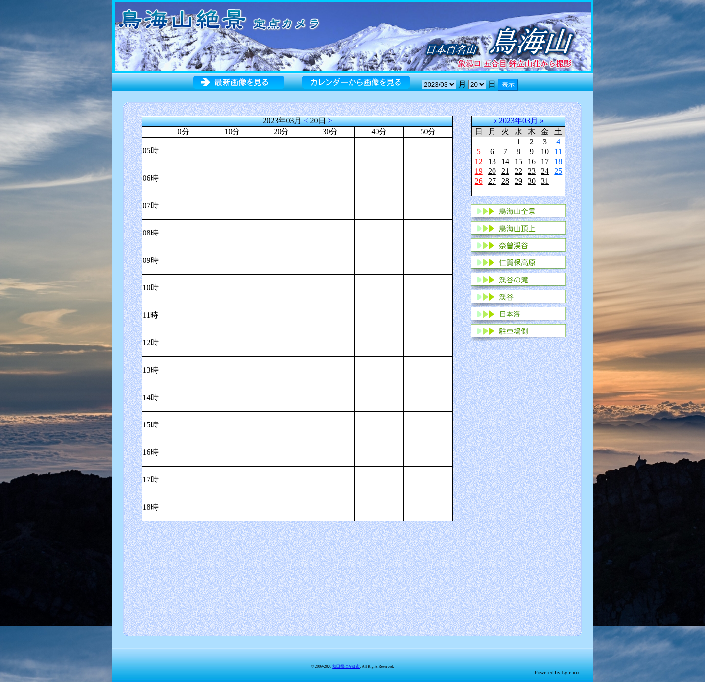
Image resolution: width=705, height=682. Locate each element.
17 (545, 161)
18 (558, 161)
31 (545, 181)
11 (558, 151)
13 (492, 161)
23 (532, 171)
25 (558, 171)
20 (492, 171)
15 (518, 161)
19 (479, 171)
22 (518, 171)
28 (505, 181)
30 (532, 181)
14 (505, 161)
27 (492, 181)
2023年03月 (518, 121)
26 (479, 181)
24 (545, 171)
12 (479, 161)
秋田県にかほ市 (346, 666)
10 (545, 151)
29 (518, 181)
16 (532, 161)
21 (505, 171)
